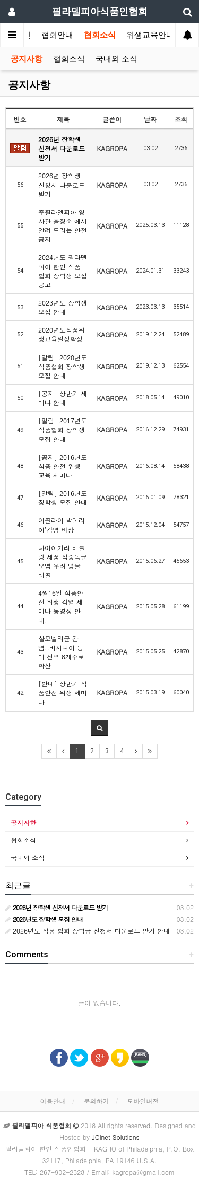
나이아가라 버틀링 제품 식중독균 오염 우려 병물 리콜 (62, 561)
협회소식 (100, 35)
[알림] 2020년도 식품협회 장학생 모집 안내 (62, 366)
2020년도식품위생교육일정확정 (61, 334)
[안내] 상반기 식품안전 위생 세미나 (62, 692)
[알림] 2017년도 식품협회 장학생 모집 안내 (62, 429)
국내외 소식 (116, 59)
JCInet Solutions (116, 1136)
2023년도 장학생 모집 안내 (62, 307)
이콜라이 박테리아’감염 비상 (61, 525)
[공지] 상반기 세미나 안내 (62, 398)
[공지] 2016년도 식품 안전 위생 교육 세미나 (62, 465)
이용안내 (52, 1100)
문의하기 (96, 1100)
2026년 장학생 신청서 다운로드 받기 (61, 148)
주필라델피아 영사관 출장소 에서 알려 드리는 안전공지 (62, 225)
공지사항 (26, 59)
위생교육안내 (150, 35)
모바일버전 (143, 1100)
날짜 (150, 119)
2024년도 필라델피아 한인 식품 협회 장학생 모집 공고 (62, 270)
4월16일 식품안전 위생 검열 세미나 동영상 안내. (60, 606)
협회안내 (57, 35)
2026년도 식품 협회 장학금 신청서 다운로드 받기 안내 (87, 930)
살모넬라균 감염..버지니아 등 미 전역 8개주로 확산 (61, 652)
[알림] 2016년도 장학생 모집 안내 (62, 498)
